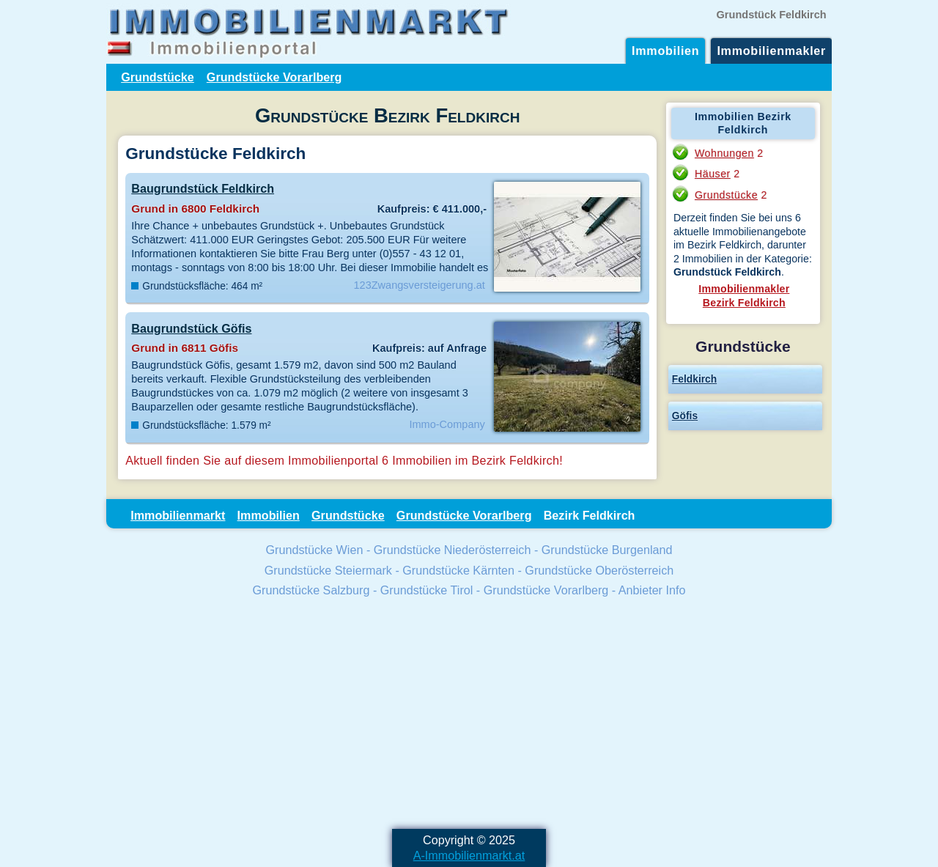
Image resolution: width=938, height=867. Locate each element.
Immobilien (665, 50)
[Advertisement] (469, 715)
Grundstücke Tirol (426, 590)
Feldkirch (694, 379)
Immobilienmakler (771, 50)
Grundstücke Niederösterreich (452, 549)
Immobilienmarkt (177, 515)
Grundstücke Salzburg (311, 590)
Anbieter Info (652, 590)
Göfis (685, 415)
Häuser (713, 174)
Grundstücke (157, 77)
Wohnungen (724, 153)
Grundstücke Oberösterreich (599, 570)
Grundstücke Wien (314, 549)
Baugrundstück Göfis (191, 328)
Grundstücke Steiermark (328, 570)
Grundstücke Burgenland (607, 549)
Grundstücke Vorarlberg (274, 77)
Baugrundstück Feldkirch (202, 188)
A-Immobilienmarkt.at (469, 855)
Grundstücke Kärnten (458, 570)
